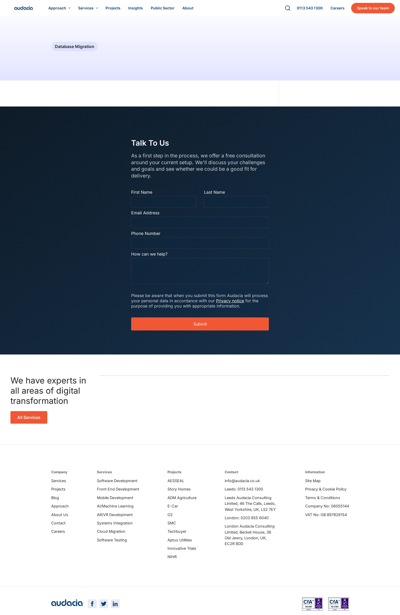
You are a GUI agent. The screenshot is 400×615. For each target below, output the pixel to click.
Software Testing (112, 543)
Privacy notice (248, 303)
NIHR (172, 560)
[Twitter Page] (103, 608)
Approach (60, 509)
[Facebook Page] (92, 608)
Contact (58, 526)
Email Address (146, 215)
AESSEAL (175, 484)
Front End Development (118, 492)
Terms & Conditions (322, 501)
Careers (58, 535)
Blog (55, 501)
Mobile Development (115, 501)
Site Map (313, 484)
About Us (59, 518)
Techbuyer (176, 535)
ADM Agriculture (181, 501)
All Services (28, 420)
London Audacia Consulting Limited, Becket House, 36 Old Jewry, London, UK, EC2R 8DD (250, 538)
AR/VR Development (115, 518)
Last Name (214, 195)
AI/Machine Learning (115, 509)
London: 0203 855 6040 (247, 521)
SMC (171, 526)
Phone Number (146, 236)
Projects (58, 492)
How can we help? (150, 256)
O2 (170, 518)
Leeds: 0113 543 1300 (244, 492)
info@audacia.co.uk (242, 484)
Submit (200, 326)
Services (58, 484)
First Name (142, 195)
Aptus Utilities (179, 543)
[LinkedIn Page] (115, 608)
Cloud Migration (111, 535)
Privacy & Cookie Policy (325, 492)
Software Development (117, 484)
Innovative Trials (181, 552)
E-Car (172, 509)
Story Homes (179, 492)
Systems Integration (115, 526)
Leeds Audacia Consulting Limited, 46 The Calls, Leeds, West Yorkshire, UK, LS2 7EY (250, 507)
